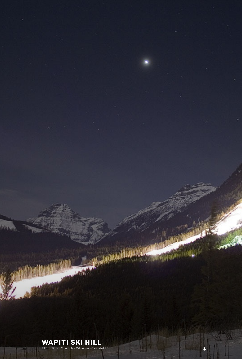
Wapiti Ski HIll (72, 342)
